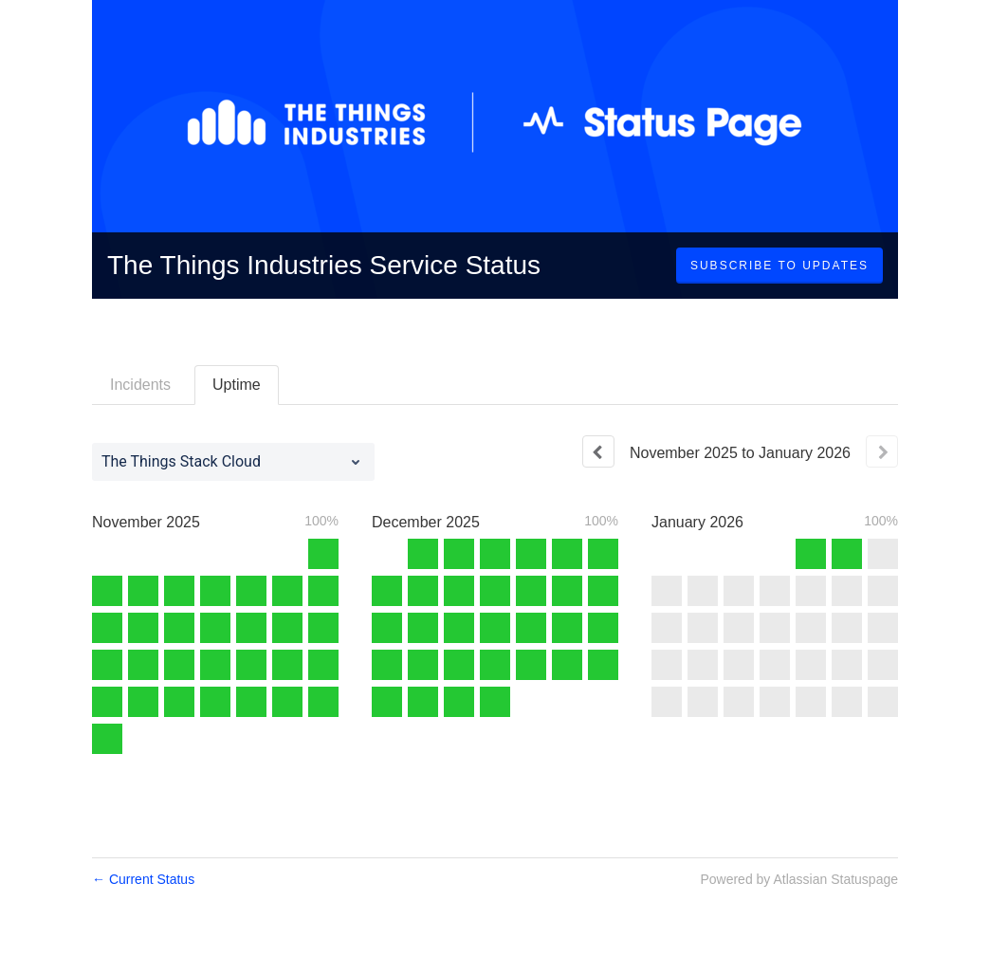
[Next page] (882, 451)
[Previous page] (598, 451)
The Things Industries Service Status (324, 265)
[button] (779, 266)
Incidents (140, 385)
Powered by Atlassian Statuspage (799, 879)
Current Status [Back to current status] (143, 879)
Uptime (236, 385)
